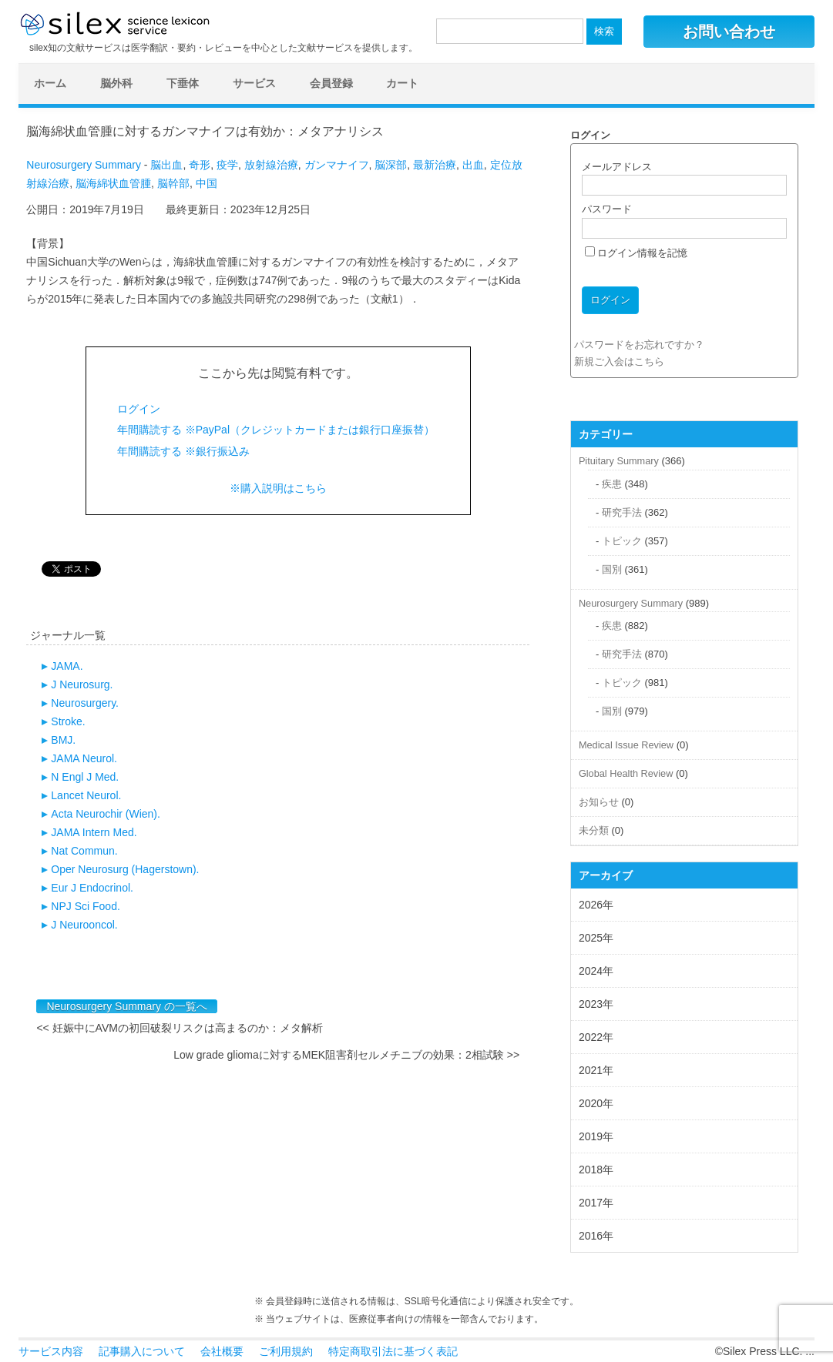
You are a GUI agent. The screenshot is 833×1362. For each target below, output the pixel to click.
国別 (612, 569)
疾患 (612, 484)
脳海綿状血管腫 (113, 183)
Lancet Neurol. (86, 795)
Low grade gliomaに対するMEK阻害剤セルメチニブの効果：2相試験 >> (346, 1055)
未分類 (594, 830)
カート (402, 83)
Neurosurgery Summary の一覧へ (126, 1006)
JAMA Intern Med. (93, 832)
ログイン (138, 409)
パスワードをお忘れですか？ (639, 344)
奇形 (199, 165)
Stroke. (68, 721)
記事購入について (142, 1351)
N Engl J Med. (85, 777)
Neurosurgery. (85, 703)
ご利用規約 (286, 1351)
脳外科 (116, 83)
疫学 (227, 165)
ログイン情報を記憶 (636, 253)
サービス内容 (50, 1351)
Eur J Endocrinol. (92, 888)
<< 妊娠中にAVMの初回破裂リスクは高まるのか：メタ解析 (179, 1028)
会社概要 (222, 1351)
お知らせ (599, 802)
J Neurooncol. (84, 925)
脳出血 (166, 165)
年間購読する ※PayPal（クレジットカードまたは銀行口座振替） (276, 429)
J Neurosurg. (82, 684)
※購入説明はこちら (278, 488)
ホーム (50, 83)
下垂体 (182, 83)
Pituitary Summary (619, 461)
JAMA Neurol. (84, 758)
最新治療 (434, 165)
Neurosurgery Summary (83, 165)
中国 (206, 183)
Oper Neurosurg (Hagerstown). (125, 869)
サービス (254, 83)
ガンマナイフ (336, 165)
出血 (473, 165)
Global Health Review (626, 773)
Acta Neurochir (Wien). (105, 814)
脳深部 (391, 165)
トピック (622, 541)
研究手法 (622, 512)
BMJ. (63, 740)
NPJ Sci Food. (85, 906)
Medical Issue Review (626, 745)
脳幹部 (173, 183)
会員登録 (331, 83)
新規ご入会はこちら (619, 361)
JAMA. (66, 666)
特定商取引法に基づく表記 (393, 1351)
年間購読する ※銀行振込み (183, 451)
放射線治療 (271, 165)
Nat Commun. (84, 851)
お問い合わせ (729, 31)
